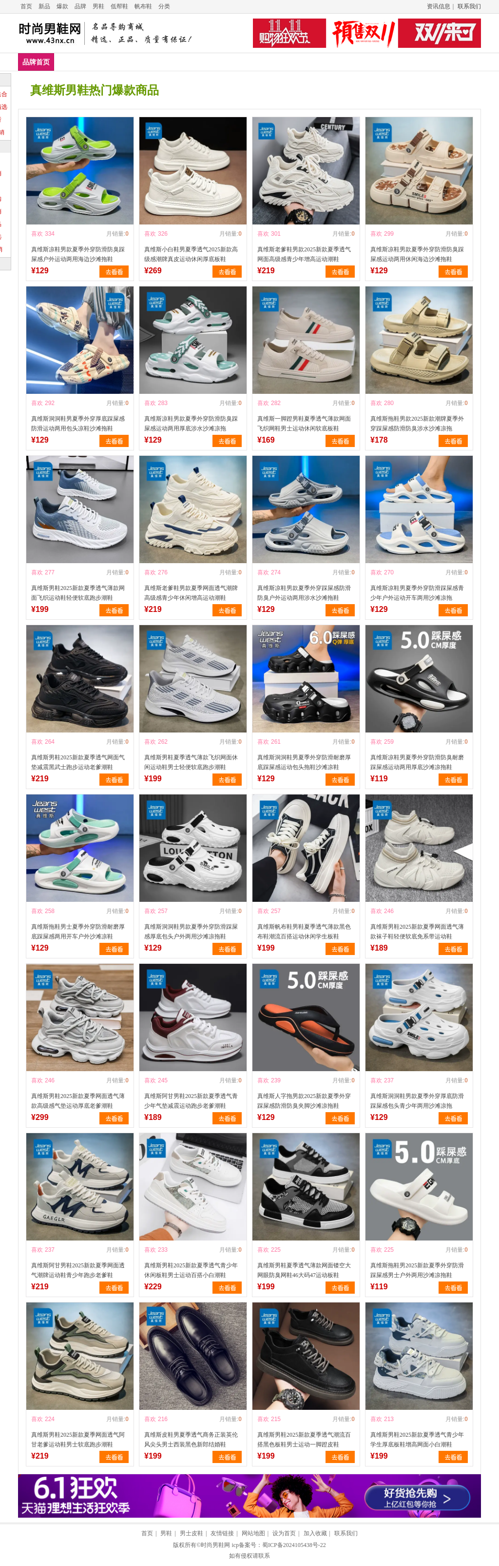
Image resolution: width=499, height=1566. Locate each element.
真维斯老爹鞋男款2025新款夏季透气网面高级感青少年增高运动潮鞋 (304, 254)
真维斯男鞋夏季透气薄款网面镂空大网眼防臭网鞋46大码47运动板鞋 (304, 1270)
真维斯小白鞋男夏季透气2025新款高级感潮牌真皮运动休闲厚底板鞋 (191, 254)
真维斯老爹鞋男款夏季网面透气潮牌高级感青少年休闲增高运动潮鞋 (191, 593)
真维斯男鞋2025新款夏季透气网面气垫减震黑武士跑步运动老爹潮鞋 (78, 762)
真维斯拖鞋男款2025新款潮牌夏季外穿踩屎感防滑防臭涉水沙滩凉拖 (417, 423)
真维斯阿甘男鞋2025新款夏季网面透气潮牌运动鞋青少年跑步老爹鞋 (78, 1270)
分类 (164, 6)
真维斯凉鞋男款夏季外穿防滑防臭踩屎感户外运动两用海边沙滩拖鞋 (78, 254)
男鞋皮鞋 (173, 61)
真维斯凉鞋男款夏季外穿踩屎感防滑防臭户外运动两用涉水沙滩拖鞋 (304, 593)
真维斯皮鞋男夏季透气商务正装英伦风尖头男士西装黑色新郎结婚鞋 (191, 1439)
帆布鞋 (143, 6)
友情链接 (222, 1533)
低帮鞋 (119, 6)
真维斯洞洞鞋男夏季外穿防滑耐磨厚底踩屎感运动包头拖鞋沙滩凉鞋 (304, 762)
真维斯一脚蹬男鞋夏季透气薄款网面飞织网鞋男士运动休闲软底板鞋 (304, 423)
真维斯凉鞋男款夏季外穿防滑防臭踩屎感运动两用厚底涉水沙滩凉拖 (191, 423)
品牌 (80, 6)
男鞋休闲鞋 (78, 61)
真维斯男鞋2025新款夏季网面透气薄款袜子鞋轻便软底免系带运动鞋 (417, 931)
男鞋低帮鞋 (128, 61)
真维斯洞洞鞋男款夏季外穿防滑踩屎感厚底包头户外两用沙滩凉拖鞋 (191, 931)
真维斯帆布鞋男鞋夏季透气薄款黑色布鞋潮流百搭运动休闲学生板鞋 (304, 931)
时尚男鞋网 (215, 1545)
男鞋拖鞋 (216, 61)
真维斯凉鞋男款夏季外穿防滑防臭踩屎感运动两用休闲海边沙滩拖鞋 (417, 254)
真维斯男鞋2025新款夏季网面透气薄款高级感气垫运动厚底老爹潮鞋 (78, 1101)
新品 (44, 6)
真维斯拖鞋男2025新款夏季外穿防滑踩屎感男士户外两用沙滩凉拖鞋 (417, 1270)
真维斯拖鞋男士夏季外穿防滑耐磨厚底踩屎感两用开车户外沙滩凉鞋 (78, 931)
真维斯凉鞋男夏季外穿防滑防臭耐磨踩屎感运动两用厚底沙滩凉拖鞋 (417, 762)
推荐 (466, 62)
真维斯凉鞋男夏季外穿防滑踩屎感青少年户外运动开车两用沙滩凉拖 (417, 593)
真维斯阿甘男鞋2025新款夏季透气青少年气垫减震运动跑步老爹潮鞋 (191, 1101)
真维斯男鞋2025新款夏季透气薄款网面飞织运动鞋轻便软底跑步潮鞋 (78, 593)
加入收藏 (315, 1533)
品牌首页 (36, 62)
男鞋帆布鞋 (304, 61)
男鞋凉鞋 (258, 61)
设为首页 (284, 1533)
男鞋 (98, 6)
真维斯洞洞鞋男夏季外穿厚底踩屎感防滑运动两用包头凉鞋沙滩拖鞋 (78, 423)
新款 (406, 62)
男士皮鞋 (191, 1533)
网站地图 (253, 1533)
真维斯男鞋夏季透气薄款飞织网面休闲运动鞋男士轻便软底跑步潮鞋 (191, 762)
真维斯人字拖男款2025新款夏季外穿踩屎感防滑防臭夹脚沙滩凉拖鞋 (304, 1101)
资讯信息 (438, 6)
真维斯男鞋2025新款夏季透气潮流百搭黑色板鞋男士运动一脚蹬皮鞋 (304, 1439)
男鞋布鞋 (350, 61)
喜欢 (37, 233)
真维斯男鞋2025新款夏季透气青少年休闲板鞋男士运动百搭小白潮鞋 (191, 1270)
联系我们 (469, 6)
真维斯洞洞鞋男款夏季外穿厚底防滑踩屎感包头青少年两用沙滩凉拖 (417, 1101)
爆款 (62, 6)
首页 (26, 6)
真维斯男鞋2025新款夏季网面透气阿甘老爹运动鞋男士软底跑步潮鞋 (78, 1439)
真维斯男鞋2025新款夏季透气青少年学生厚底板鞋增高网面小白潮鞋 (417, 1439)
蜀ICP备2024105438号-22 (294, 1545)
